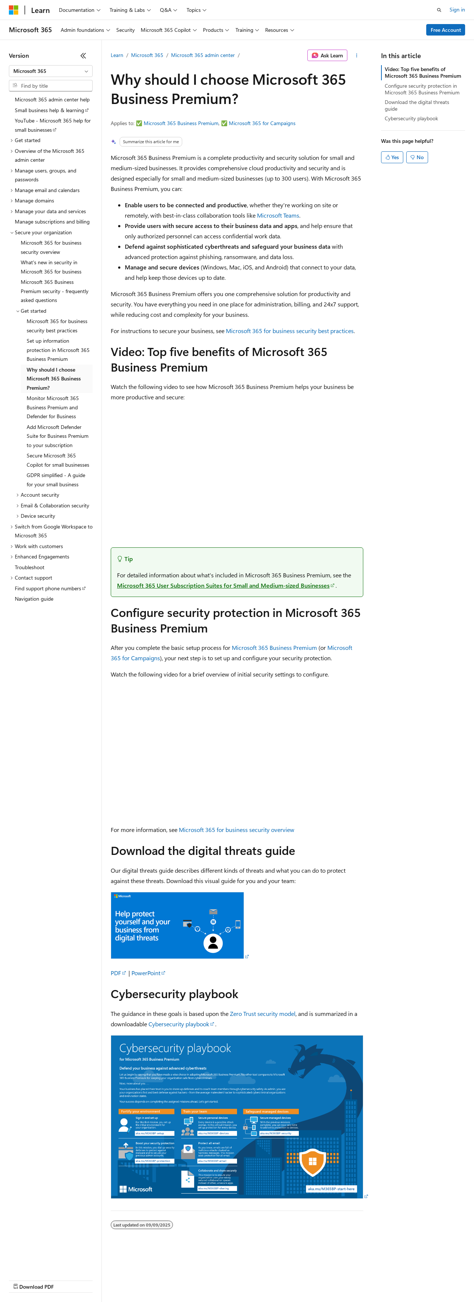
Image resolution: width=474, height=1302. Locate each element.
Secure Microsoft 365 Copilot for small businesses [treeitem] (58, 460)
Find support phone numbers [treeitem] (48, 588)
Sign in (457, 9)
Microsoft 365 (147, 54)
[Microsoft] (14, 10)
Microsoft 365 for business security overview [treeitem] (51, 247)
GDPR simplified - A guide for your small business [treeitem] (56, 480)
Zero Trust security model (263, 1013)
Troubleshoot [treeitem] (29, 567)
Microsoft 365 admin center (203, 54)
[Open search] (439, 10)
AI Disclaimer (24, 1279)
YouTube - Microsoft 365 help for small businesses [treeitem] (53, 125)
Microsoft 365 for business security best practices (290, 331)
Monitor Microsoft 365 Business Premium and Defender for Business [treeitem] (53, 407)
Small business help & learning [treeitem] (49, 110)
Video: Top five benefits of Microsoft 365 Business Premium (423, 72)
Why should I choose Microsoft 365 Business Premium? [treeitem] (54, 378)
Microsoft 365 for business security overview (236, 829)
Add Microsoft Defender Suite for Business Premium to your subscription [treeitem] (58, 436)
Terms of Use (270, 1279)
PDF (116, 973)
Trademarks (307, 1279)
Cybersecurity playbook (178, 1024)
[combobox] (51, 71)
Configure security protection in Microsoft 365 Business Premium (422, 89)
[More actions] (356, 55)
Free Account (446, 29)
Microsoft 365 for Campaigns (262, 123)
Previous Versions (67, 1279)
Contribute (132, 1279)
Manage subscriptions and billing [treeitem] (52, 221)
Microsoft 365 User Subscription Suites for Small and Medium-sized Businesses (223, 585)
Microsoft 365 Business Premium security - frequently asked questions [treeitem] (55, 290)
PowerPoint (145, 973)
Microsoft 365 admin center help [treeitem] (52, 99)
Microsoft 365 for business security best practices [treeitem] (57, 326)
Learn (117, 54)
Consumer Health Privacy (212, 1279)
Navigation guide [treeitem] (34, 598)
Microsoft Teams (278, 215)
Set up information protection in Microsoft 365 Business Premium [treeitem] (58, 349)
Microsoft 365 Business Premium (181, 123)
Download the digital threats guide (417, 105)
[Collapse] (83, 55)
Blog (101, 1279)
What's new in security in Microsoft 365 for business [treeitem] (51, 267)
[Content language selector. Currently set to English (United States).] (43, 1262)
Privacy (162, 1279)
